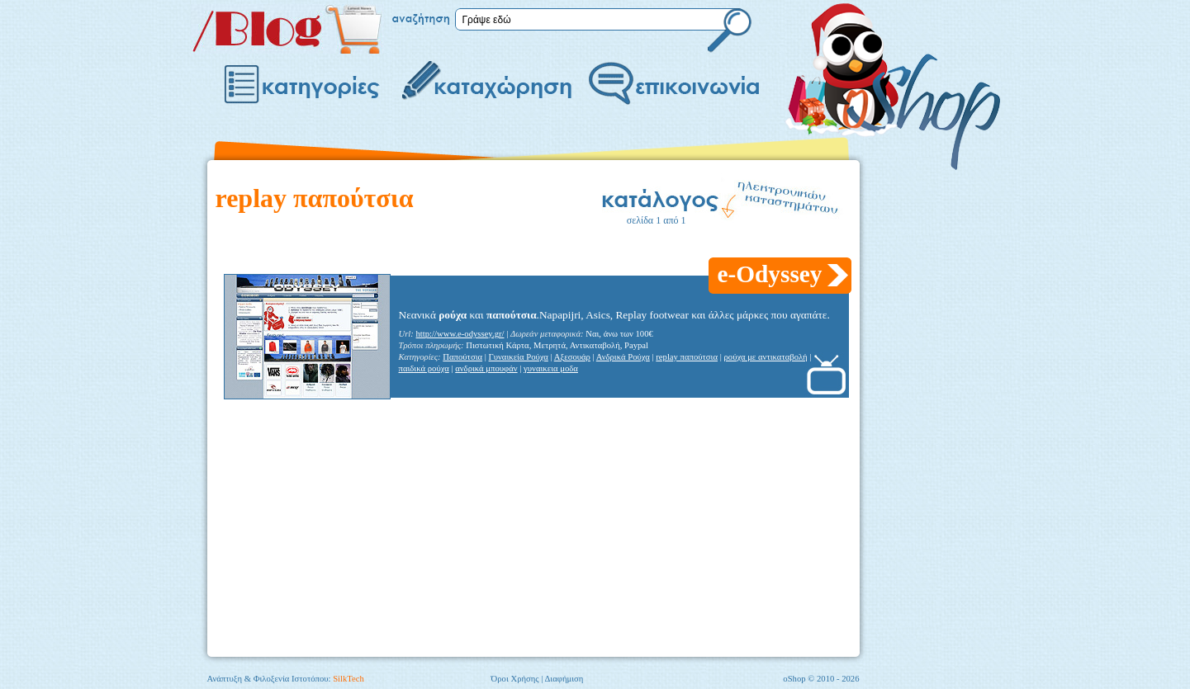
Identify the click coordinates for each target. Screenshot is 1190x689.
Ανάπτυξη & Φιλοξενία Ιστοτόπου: (285, 678)
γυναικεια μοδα (551, 368)
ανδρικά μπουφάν (486, 368)
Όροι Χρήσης (515, 678)
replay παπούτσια (687, 356)
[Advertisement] (516, 246)
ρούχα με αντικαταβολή (765, 356)
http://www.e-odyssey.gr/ (460, 333)
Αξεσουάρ (572, 356)
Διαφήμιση (563, 678)
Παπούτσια (462, 356)
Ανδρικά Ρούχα (623, 356)
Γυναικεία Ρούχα (518, 356)
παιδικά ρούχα (424, 368)
